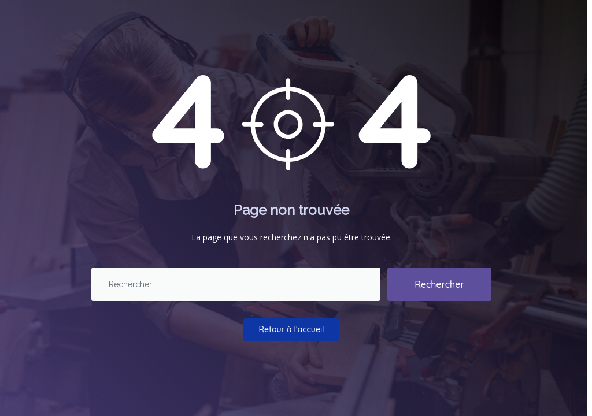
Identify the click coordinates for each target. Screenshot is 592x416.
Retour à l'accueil (291, 329)
